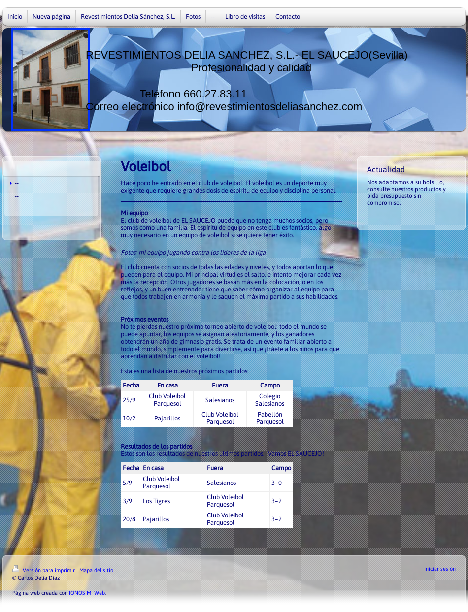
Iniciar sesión (440, 569)
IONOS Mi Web (87, 593)
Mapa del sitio (96, 570)
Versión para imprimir (44, 570)
